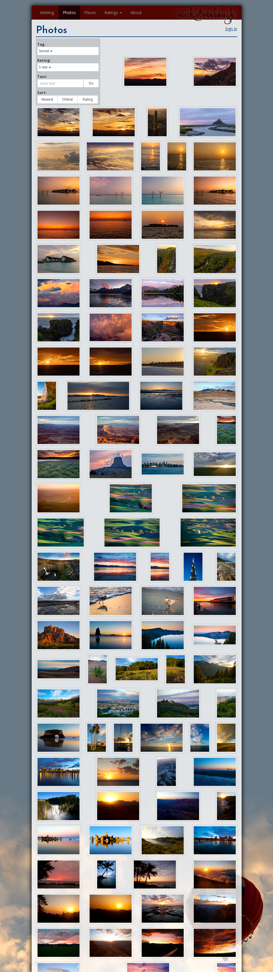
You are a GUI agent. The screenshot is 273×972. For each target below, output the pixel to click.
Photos (69, 12)
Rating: (44, 60)
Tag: (41, 44)
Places (90, 12)
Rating (88, 99)
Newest (47, 99)
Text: (42, 76)
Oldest (67, 99)
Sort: (42, 92)
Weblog (47, 12)
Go (91, 83)
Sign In (231, 28)
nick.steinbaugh (205, 14)
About (136, 12)
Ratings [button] (113, 12)
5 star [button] (45, 67)
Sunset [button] (45, 50)
